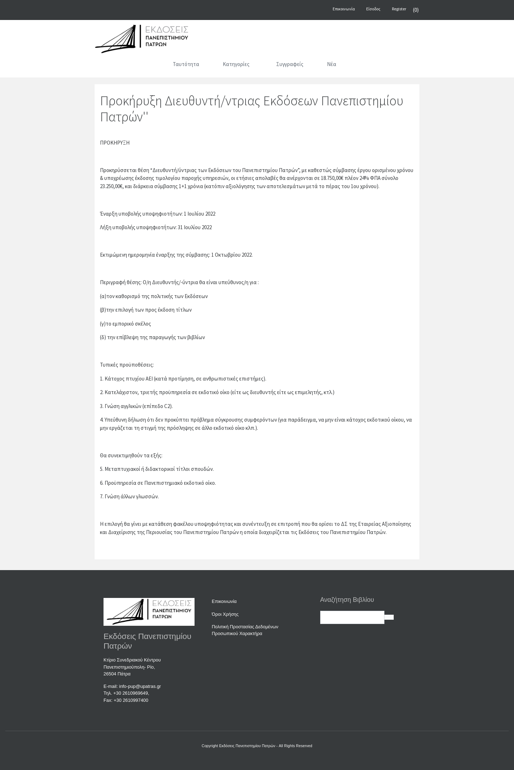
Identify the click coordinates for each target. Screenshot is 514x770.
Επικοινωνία (224, 601)
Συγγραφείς (289, 64)
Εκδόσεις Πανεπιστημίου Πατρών (247, 746)
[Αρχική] (151, 65)
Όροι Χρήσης (225, 614)
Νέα (331, 64)
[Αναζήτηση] (362, 65)
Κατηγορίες (236, 64)
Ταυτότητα (186, 64)
